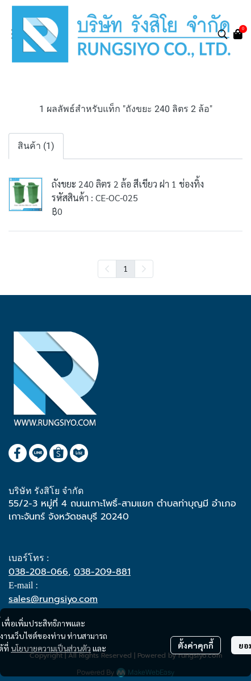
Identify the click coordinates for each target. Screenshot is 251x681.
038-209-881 (102, 572)
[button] (223, 34)
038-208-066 (38, 572)
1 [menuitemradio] (125, 268)
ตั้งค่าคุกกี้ (196, 645)
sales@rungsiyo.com (53, 599)
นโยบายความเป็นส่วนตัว (51, 648)
